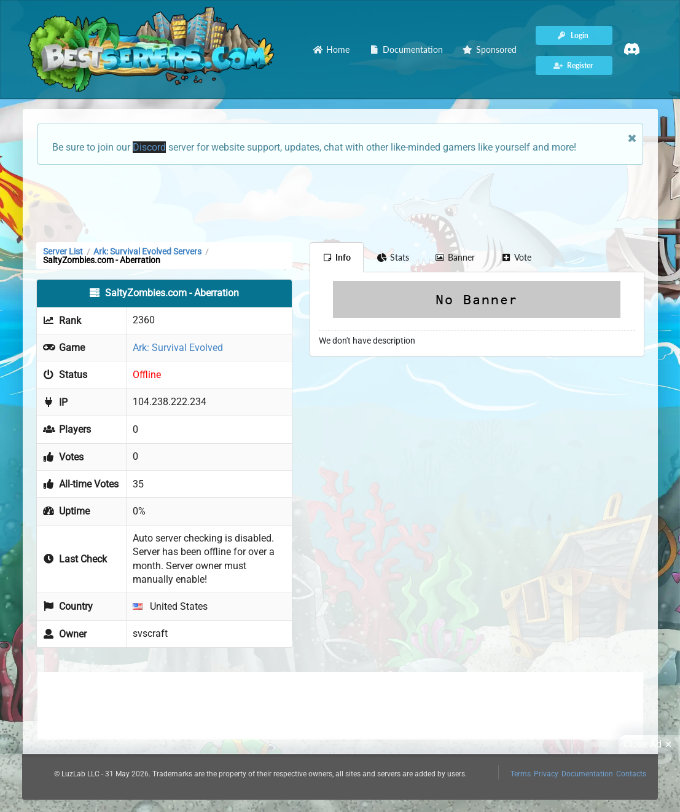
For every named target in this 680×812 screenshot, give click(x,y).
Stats (393, 257)
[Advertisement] (340, 202)
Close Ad (649, 744)
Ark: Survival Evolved (178, 347)
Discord (149, 147)
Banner (455, 257)
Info (336, 257)
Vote (516, 257)
